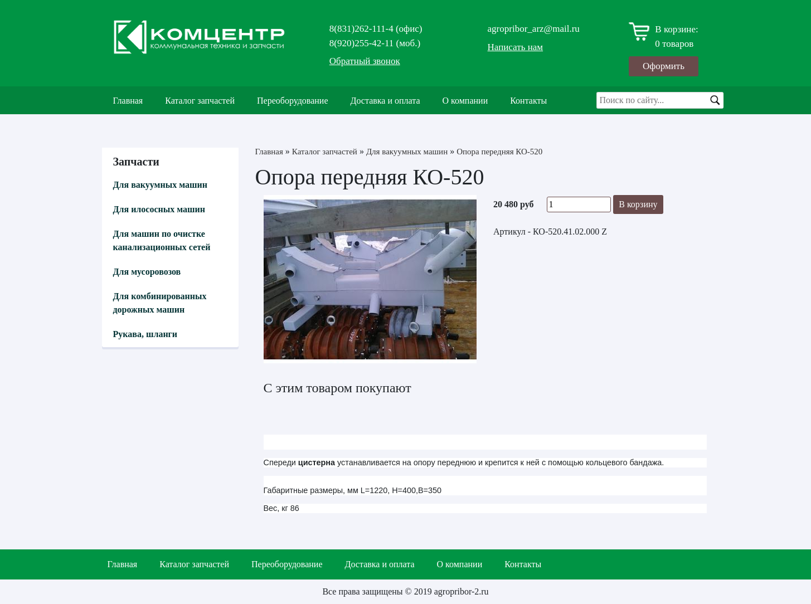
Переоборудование (292, 100)
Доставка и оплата (385, 100)
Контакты (528, 100)
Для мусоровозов (147, 271)
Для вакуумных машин (160, 184)
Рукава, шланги (145, 334)
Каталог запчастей (200, 100)
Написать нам (515, 47)
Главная (128, 100)
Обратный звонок (364, 61)
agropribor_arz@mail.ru (534, 28)
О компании (465, 100)
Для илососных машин (159, 209)
